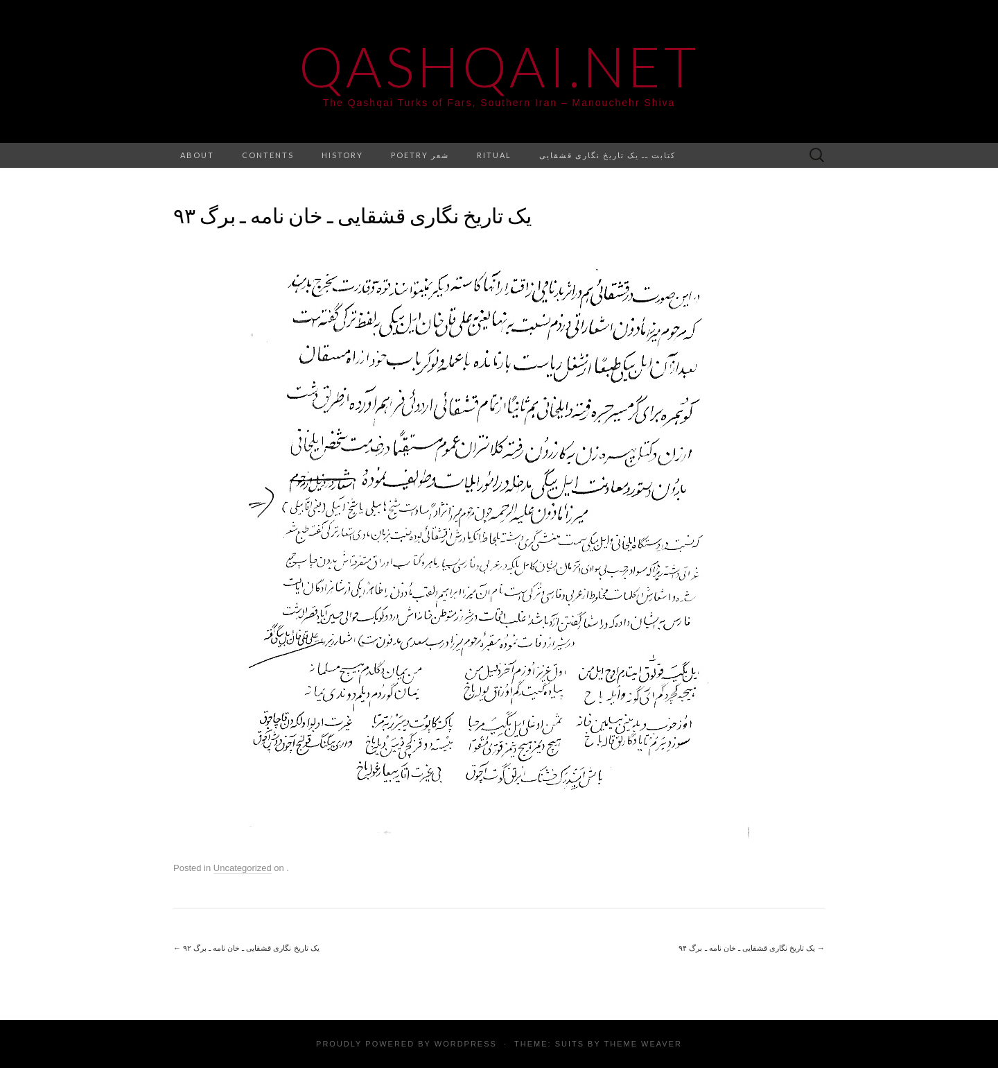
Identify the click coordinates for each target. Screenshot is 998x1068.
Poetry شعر (420, 155)
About (197, 155)
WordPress (466, 1044)
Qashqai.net (499, 66)
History (342, 155)
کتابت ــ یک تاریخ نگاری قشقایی (607, 155)
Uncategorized (242, 868)
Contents (268, 155)
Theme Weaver (642, 1044)
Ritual (494, 155)
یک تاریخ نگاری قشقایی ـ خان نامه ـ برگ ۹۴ (752, 948)
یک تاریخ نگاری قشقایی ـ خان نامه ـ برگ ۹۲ (246, 948)
